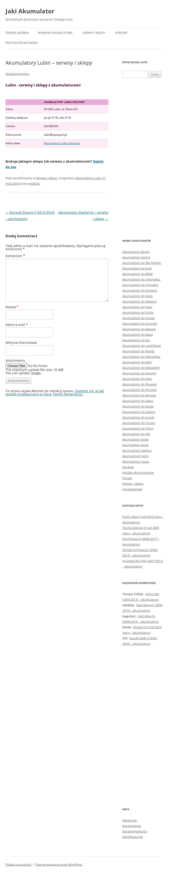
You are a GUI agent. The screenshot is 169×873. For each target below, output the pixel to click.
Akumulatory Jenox (135, 445)
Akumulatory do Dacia (137, 296)
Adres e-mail (17, 324)
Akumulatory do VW (136, 434)
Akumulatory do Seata (137, 401)
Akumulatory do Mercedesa (141, 357)
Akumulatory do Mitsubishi (141, 368)
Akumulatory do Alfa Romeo (141, 263)
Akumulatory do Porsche (139, 390)
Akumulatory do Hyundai (139, 324)
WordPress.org (132, 837)
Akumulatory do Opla (137, 379)
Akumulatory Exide (135, 439)
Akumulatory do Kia (135, 340)
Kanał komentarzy (134, 831)
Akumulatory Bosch (135, 252)
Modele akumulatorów (138, 473)
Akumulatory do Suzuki (138, 417)
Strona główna (17, 33)
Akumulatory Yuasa (135, 461)
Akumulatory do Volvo (137, 428)
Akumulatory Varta (135, 456)
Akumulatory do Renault (139, 395)
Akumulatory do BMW (137, 274)
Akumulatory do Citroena (139, 290)
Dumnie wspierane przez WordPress (59, 865)
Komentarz (15, 256)
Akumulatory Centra (136, 257)
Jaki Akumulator (30, 11)
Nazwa (12, 307)
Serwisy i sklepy (93, 33)
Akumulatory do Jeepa (137, 335)
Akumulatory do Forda (137, 312)
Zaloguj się (129, 820)
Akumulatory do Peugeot (139, 384)
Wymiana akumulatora (55, 33)
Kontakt (121, 33)
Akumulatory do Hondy (138, 318)
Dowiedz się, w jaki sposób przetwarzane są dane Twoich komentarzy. (55, 392)
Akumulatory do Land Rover (141, 346)
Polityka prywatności (22, 43)
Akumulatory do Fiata (137, 307)
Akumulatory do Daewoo (139, 301)
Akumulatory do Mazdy (138, 351)
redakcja (33, 183)
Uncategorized (132, 489)
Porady (127, 478)
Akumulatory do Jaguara (138, 329)
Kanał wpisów (131, 826)
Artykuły (128, 467)
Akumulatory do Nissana (139, 373)
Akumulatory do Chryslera (140, 285)
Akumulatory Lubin (88, 178)
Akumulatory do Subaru (138, 412)
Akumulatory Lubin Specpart (62, 143)
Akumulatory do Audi (137, 268)
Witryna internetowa (21, 342)
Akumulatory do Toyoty (138, 423)
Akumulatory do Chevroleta (141, 279)
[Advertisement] (142, 158)
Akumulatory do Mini (136, 362)
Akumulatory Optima (136, 450)
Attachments (15, 360)
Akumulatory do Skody (138, 406)
